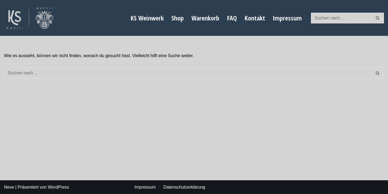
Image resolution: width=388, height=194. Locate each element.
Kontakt (254, 18)
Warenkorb (205, 18)
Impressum (287, 18)
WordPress (58, 187)
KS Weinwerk (147, 18)
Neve (9, 187)
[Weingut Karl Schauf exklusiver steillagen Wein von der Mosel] (31, 18)
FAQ (232, 18)
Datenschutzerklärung (184, 187)
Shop (177, 18)
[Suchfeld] (341, 18)
